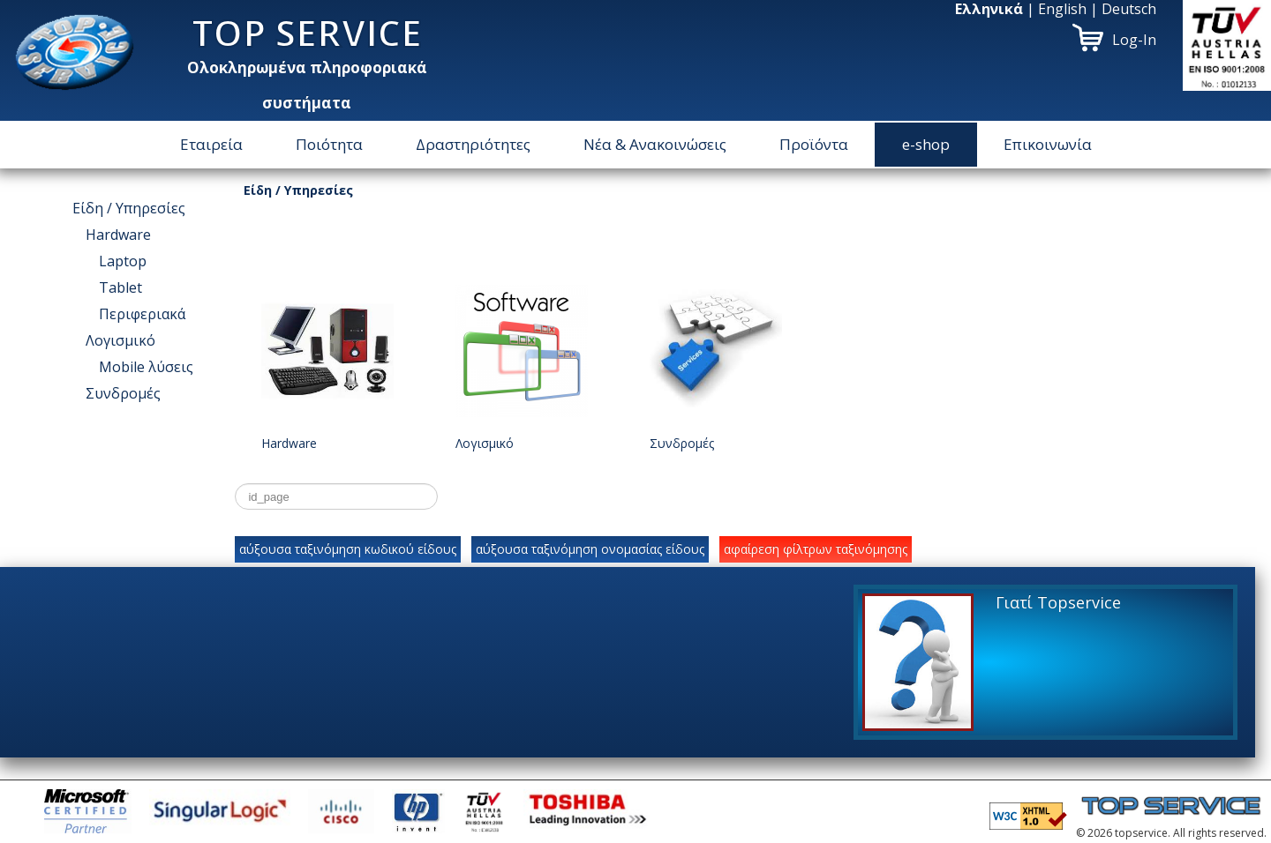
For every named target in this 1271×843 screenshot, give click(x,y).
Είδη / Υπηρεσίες (128, 208)
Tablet (120, 287)
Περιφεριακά (142, 314)
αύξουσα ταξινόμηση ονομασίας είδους (590, 549)
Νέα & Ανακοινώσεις (654, 144)
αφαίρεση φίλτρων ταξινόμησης (815, 549)
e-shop (926, 144)
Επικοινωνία (1048, 144)
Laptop (123, 261)
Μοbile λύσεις (146, 367)
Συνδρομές (123, 393)
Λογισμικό (120, 340)
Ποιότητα (329, 144)
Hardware (118, 234)
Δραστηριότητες (473, 144)
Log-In (1134, 39)
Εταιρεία (211, 144)
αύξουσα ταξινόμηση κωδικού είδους (347, 549)
